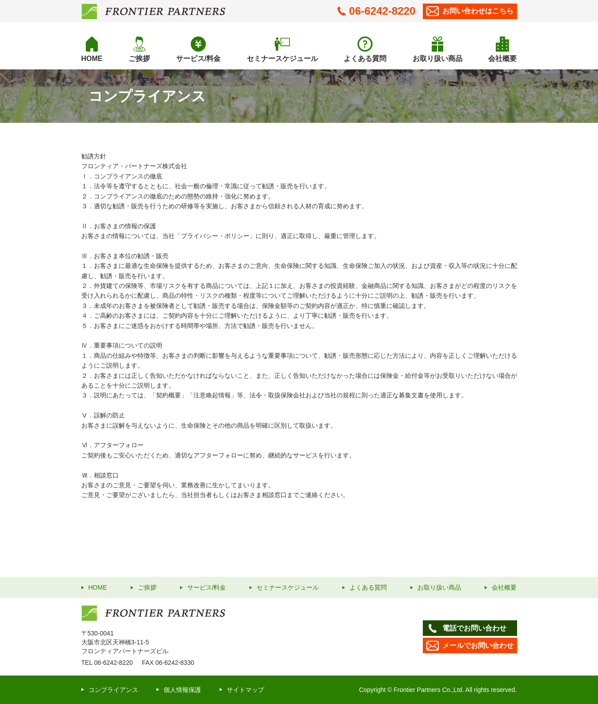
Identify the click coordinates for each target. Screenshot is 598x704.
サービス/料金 (198, 58)
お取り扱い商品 (437, 58)
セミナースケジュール (282, 58)
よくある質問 (365, 58)
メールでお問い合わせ (470, 646)
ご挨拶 (139, 58)
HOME (92, 58)
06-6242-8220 (376, 11)
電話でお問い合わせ (466, 628)
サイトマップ (245, 689)
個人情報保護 (182, 689)
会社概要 (502, 58)
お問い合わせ (470, 11)
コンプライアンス (113, 689)
